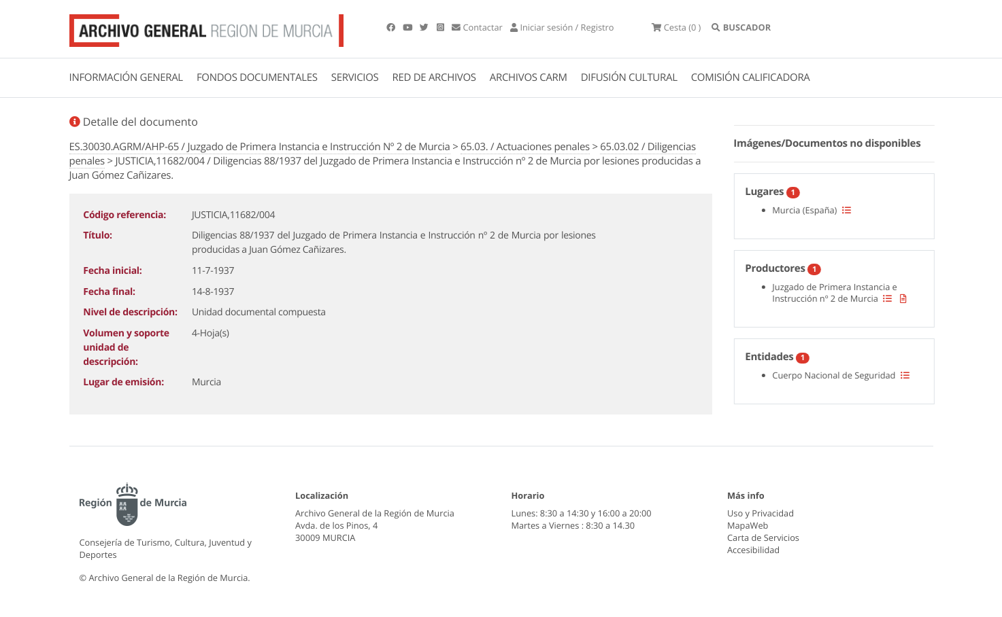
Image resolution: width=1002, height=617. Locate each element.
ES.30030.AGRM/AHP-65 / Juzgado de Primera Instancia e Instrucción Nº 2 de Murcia (259, 147)
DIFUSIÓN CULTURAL (629, 77)
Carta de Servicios (763, 537)
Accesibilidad (753, 550)
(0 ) (676, 27)
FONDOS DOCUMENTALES (257, 77)
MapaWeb (747, 525)
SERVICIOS (355, 77)
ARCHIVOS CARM (528, 77)
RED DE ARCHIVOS (434, 77)
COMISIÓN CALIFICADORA (750, 77)
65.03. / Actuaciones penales (525, 147)
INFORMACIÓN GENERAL (126, 77)
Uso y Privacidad (760, 513)
